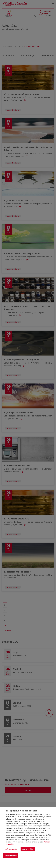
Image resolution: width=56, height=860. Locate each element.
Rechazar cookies (11, 856)
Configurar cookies (10, 849)
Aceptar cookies (27, 849)
